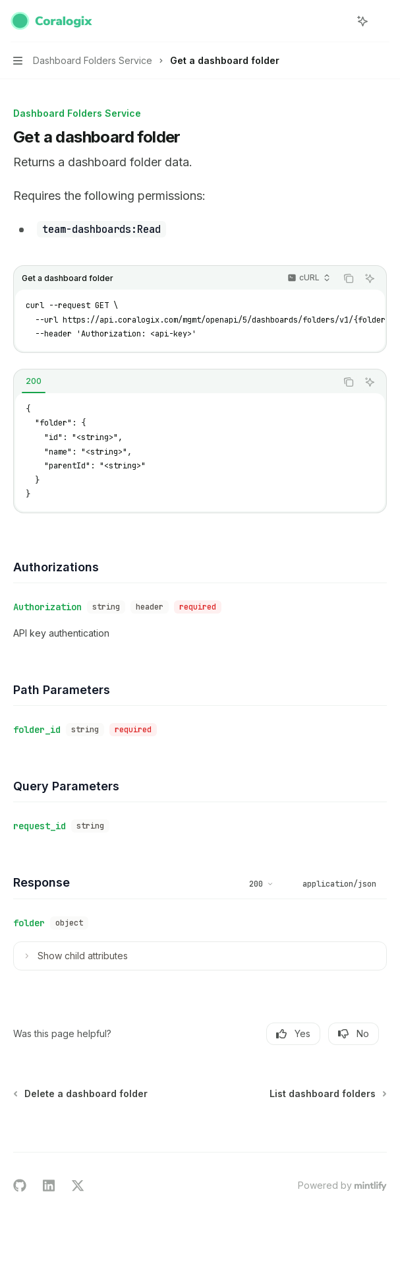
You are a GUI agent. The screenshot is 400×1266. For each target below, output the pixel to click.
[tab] (33, 381)
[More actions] (382, 21)
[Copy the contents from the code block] (348, 278)
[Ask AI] (369, 278)
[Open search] (338, 21)
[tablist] (175, 382)
